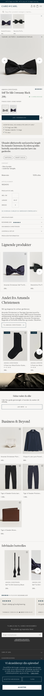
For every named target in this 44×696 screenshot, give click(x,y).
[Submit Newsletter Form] (39, 635)
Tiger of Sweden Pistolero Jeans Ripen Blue (31, 493)
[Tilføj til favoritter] (25, 254)
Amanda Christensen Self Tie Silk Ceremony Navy (6, 31)
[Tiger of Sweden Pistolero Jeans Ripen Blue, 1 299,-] (33, 481)
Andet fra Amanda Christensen (15, 300)
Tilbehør (5, 37)
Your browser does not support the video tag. (22, 382)
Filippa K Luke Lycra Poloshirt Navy (33, 457)
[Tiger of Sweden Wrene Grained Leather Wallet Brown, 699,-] (11, 518)
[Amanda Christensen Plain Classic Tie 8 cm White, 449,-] (11, 444)
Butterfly (12, 37)
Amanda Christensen (9, 89)
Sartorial (8, 157)
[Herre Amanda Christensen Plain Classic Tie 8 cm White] (11, 440)
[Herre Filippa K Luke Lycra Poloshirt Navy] (33, 440)
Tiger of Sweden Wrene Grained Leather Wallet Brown (11, 530)
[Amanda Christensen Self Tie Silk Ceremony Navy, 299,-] (6, 24)
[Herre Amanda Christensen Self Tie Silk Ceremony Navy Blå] (6, 21)
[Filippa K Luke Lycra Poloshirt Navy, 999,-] (33, 444)
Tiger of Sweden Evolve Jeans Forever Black (10, 493)
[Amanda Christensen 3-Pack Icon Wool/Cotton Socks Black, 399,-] (15, 351)
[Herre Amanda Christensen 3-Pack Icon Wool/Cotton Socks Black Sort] (15, 346)
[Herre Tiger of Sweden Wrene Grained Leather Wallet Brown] (11, 514)
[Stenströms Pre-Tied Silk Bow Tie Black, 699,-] (18, 24)
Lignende (16, 245)
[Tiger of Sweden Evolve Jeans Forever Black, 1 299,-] (11, 481)
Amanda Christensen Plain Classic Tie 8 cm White (9, 457)
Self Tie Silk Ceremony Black (14, 585)
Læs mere (20, 407)
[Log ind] (31, 6)
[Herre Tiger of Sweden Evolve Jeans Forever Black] (11, 477)
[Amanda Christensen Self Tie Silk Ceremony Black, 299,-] (16, 569)
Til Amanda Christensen (13, 325)
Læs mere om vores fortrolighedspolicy (22, 640)
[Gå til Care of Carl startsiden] (9, 6)
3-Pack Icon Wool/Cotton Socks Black (14, 365)
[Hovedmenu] (41, 6)
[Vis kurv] (37, 6)
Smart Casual (20, 157)
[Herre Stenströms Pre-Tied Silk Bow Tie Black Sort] (18, 21)
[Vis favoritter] (34, 6)
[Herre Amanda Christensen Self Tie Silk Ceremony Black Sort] (17, 565)
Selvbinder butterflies (24, 37)
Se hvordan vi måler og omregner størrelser (19, 211)
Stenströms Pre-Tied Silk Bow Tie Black (18, 31)
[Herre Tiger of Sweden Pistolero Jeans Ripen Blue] (33, 477)
